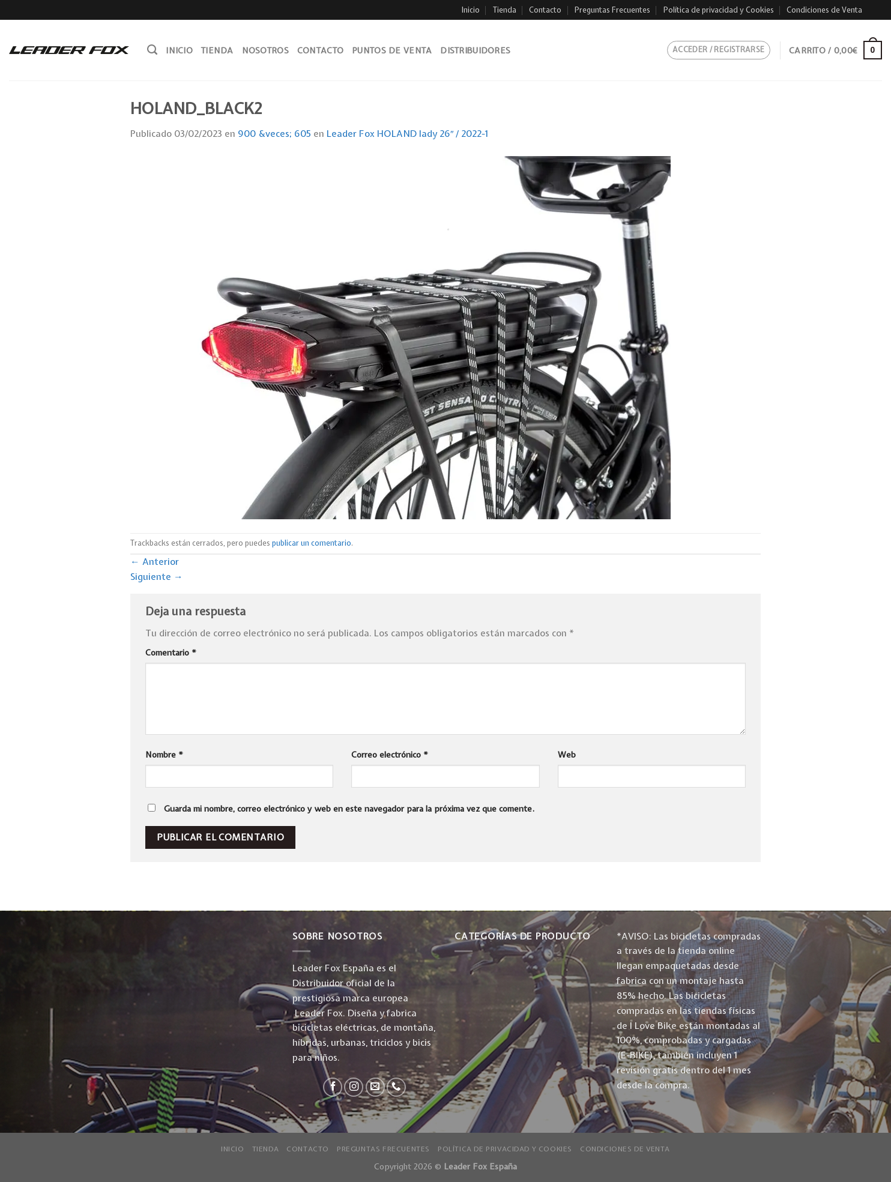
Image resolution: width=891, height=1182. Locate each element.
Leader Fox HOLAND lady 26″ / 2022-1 (408, 133)
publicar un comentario (311, 543)
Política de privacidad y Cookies (718, 10)
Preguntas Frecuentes (612, 10)
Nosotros (265, 50)
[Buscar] (152, 50)
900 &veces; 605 (274, 133)
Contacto (545, 10)
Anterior (154, 561)
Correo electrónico (389, 754)
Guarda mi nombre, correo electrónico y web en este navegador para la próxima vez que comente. (349, 808)
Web (567, 754)
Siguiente (156, 576)
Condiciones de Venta (824, 10)
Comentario (170, 652)
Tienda (504, 10)
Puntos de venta (392, 50)
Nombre (164, 754)
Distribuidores (475, 50)
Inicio (471, 10)
